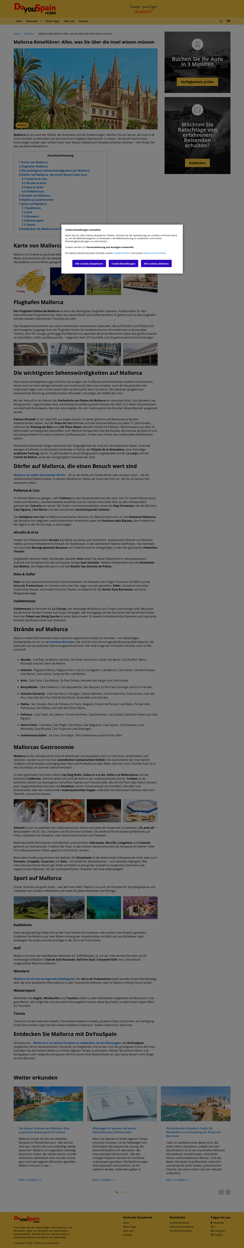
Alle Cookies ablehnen (156, 263)
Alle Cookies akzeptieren (89, 263)
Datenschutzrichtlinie (155, 253)
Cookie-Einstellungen (123, 263)
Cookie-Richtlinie (122, 253)
